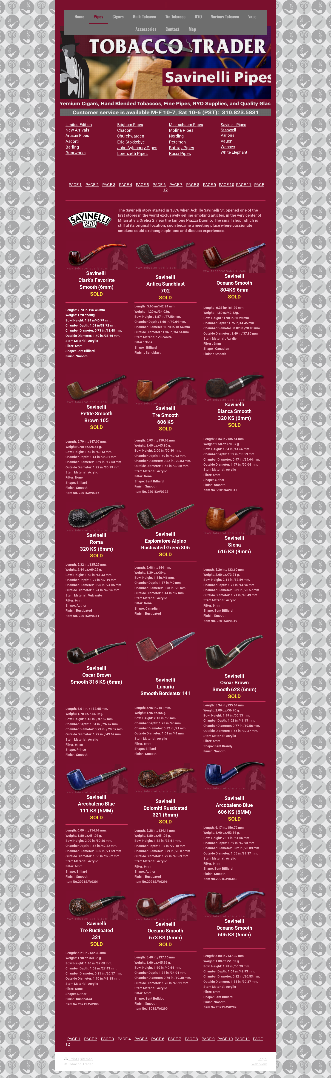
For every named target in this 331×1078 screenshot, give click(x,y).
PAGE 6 (159, 184)
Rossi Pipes (180, 153)
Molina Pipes (181, 130)
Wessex (228, 146)
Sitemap (86, 1059)
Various (227, 135)
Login (262, 1059)
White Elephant (234, 152)
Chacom (125, 130)
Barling (72, 147)
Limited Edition (79, 124)
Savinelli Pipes (233, 124)
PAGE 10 (226, 184)
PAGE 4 (125, 184)
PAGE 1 (75, 184)
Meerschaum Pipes (186, 124)
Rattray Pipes (181, 147)
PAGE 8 (192, 184)
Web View (259, 1064)
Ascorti (72, 141)
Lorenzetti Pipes (132, 153)
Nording (176, 136)
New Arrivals (77, 130)
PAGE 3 (108, 184)
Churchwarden (130, 136)
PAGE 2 (92, 184)
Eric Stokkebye (131, 142)
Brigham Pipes (130, 124)
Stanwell (228, 129)
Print (71, 1059)
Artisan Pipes (77, 135)
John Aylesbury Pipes (137, 147)
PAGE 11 (243, 184)
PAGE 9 (209, 184)
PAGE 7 (176, 184)
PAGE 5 (142, 184)
